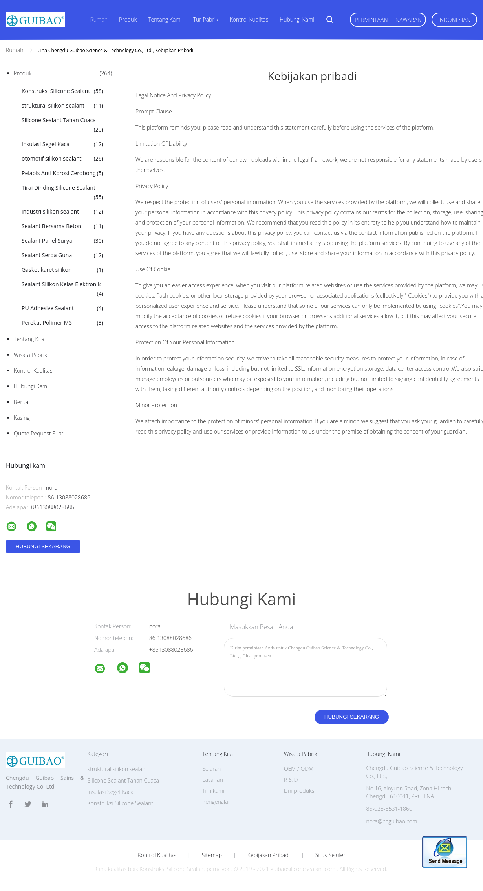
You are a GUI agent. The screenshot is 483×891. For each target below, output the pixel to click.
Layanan (212, 779)
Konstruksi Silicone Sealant (62, 91)
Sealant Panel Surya (62, 240)
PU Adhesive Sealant (62, 308)
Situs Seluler (330, 855)
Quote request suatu (40, 433)
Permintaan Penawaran (388, 20)
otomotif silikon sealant (62, 158)
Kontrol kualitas (249, 19)
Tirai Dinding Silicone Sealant (62, 193)
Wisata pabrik (30, 355)
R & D (291, 779)
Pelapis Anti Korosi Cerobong (62, 173)
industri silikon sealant (62, 211)
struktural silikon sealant (62, 105)
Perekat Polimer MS (62, 322)
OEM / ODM (298, 768)
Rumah (99, 19)
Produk (128, 19)
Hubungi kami (297, 19)
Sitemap (212, 855)
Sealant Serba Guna (62, 255)
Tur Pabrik (205, 19)
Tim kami (213, 790)
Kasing (22, 417)
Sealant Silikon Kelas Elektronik (62, 289)
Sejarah (211, 768)
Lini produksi (299, 790)
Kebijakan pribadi (268, 855)
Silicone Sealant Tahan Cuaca (62, 125)
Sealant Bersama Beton (62, 226)
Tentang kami (165, 19)
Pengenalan (216, 801)
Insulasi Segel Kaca (62, 144)
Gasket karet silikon (62, 269)
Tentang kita (29, 339)
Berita (21, 402)
